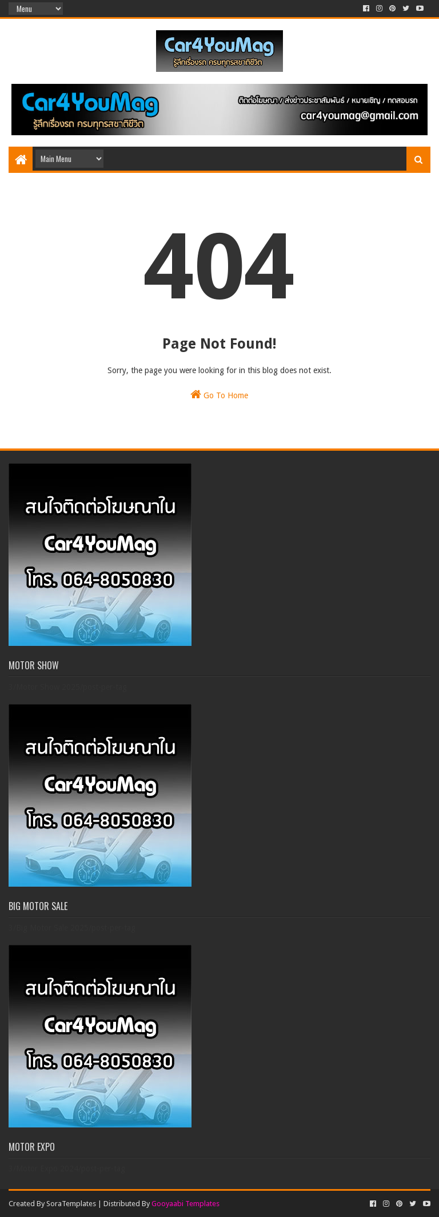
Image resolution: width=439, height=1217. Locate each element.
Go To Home (219, 394)
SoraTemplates (71, 1203)
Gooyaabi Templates (185, 1203)
